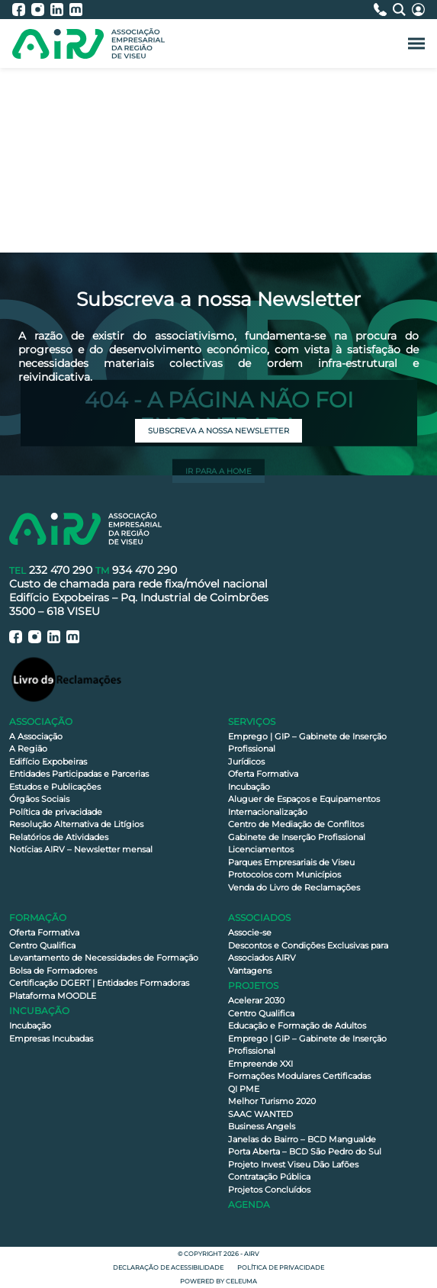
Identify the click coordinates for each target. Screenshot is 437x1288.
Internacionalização (267, 812)
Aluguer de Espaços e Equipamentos (304, 799)
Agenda (249, 1204)
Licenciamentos (261, 849)
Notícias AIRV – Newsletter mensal (81, 849)
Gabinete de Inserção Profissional (296, 837)
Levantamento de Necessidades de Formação (103, 957)
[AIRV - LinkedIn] (59, 9)
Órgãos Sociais (39, 799)
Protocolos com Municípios (284, 874)
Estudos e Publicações (55, 786)
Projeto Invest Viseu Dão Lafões (293, 1164)
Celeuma (241, 1281)
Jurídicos (246, 761)
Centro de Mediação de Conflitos (296, 824)
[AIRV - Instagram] (40, 9)
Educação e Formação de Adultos (297, 1025)
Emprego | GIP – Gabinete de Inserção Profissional (307, 743)
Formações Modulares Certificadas (299, 1076)
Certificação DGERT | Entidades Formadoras (99, 982)
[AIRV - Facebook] (21, 9)
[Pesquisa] (402, 9)
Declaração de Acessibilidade (168, 1267)
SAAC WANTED (260, 1114)
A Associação (36, 736)
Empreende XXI (260, 1063)
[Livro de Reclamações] (66, 678)
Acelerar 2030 (256, 1000)
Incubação (249, 786)
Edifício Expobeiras (48, 761)
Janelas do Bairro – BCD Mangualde (302, 1139)
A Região (28, 748)
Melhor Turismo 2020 (272, 1101)
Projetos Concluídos (269, 1189)
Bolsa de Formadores (53, 970)
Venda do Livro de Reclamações (294, 887)
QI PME (243, 1089)
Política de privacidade (55, 812)
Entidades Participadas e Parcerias (79, 773)
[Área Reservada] (418, 9)
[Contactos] (383, 9)
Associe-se (250, 932)
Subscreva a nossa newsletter (218, 431)
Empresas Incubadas (51, 1038)
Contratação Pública (269, 1176)
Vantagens (250, 970)
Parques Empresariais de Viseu (291, 862)
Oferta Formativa (263, 773)
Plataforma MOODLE (52, 995)
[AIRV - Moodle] (75, 9)
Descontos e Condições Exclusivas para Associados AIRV (308, 952)
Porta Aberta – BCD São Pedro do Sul (304, 1151)
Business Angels (261, 1126)
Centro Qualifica (42, 945)
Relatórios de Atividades (58, 837)
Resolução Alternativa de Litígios (76, 824)
